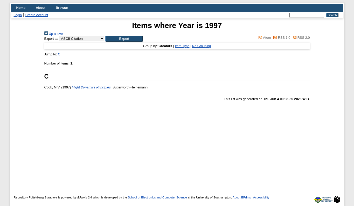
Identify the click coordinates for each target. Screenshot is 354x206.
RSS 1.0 (281, 38)
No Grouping (201, 46)
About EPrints (242, 197)
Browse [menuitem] (62, 8)
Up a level (54, 34)
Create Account (36, 15)
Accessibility (261, 197)
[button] (124, 39)
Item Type (182, 46)
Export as (51, 39)
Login (18, 15)
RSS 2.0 (300, 38)
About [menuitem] (40, 8)
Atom (264, 38)
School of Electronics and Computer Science (157, 197)
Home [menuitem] (21, 8)
